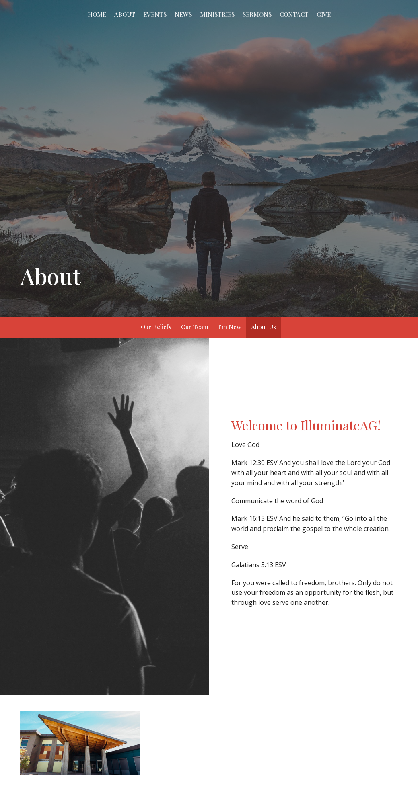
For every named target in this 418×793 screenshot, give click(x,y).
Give (324, 14)
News (183, 14)
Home (97, 14)
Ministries (217, 14)
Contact (294, 14)
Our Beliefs (156, 327)
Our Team (194, 327)
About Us (263, 327)
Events (155, 14)
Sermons (257, 14)
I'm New (229, 327)
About (124, 14)
